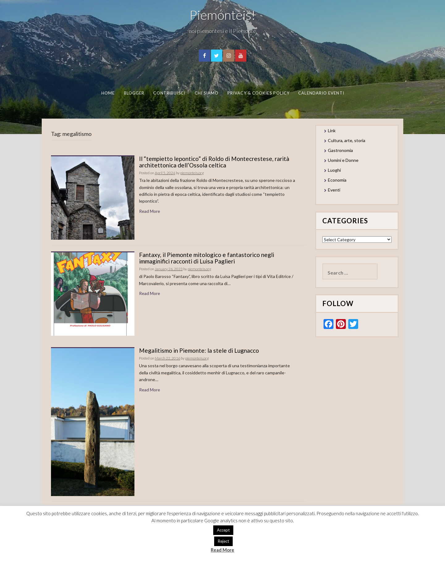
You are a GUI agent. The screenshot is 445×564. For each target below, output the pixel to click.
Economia (337, 180)
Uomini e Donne (343, 160)
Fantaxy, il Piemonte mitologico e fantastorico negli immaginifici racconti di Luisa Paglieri (206, 258)
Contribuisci (169, 92)
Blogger (134, 92)
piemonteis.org (192, 172)
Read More (149, 211)
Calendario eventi (321, 92)
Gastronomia (340, 150)
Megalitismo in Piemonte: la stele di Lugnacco (199, 350)
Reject (223, 541)
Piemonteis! (222, 15)
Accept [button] (223, 530)
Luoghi (334, 170)
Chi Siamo (206, 92)
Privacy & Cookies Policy (258, 92)
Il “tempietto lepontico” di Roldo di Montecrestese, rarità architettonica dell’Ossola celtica (214, 162)
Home (107, 92)
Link (332, 130)
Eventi (334, 189)
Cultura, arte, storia (346, 140)
